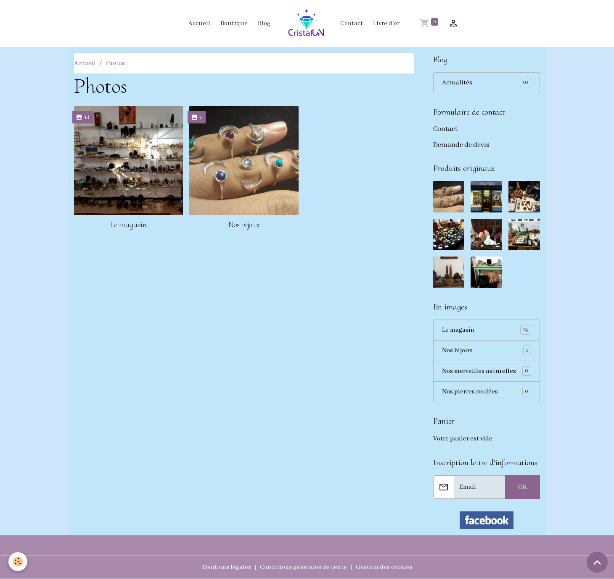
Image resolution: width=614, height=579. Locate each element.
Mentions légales (226, 567)
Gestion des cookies (384, 567)
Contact (351, 23)
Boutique (234, 23)
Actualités (487, 82)
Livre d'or (386, 23)
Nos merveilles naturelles (487, 371)
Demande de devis (461, 145)
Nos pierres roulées (487, 391)
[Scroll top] (597, 562)
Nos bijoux (244, 225)
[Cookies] (17, 561)
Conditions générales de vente (303, 567)
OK (522, 487)
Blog (264, 23)
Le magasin (128, 225)
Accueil (199, 23)
